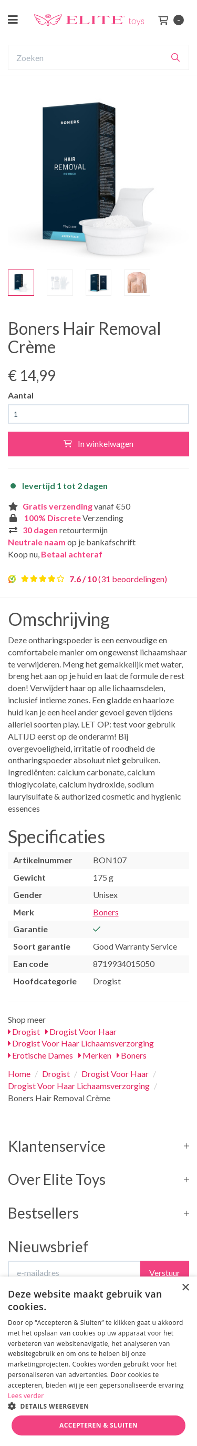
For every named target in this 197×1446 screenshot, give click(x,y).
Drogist (24, 1031)
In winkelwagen (98, 443)
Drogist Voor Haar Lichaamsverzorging (81, 1043)
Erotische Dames (40, 1055)
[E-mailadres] (74, 1273)
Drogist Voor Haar (81, 1031)
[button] (98, 1406)
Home (19, 1074)
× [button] (185, 1288)
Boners (106, 912)
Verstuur (164, 1273)
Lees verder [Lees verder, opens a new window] (26, 1395)
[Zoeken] (175, 57)
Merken (94, 1055)
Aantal (21, 395)
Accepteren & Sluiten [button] (98, 1425)
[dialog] (98, 1361)
